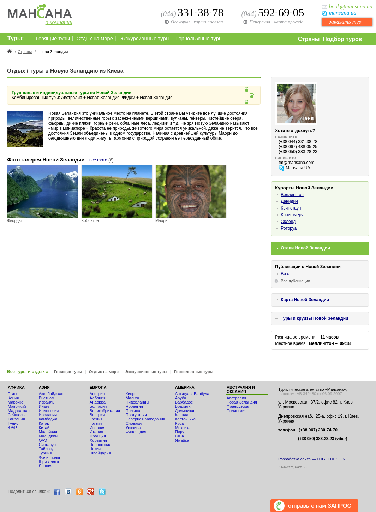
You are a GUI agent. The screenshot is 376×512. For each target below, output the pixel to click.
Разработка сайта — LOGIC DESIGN (311, 459)
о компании (59, 22)
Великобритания (105, 410)
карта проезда (288, 21)
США (179, 436)
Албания (98, 398)
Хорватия (98, 440)
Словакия (134, 423)
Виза (285, 273)
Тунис (13, 423)
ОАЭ (43, 440)
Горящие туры (53, 38)
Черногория (100, 444)
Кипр (130, 394)
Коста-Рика (185, 419)
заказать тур (345, 22)
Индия (44, 406)
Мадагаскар (19, 410)
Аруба (180, 398)
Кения (13, 398)
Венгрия (97, 415)
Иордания (48, 415)
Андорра (98, 402)
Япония (46, 466)
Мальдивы (48, 436)
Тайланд (46, 449)
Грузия (96, 423)
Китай (44, 427)
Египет (14, 394)
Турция (45, 453)
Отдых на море (95, 38)
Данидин (289, 201)
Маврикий (17, 406)
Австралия (236, 398)
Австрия (97, 394)
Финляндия (136, 432)
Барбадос (184, 402)
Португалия (136, 415)
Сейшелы (16, 415)
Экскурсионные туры (144, 38)
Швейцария (100, 453)
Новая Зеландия (242, 402)
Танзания (16, 419)
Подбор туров (342, 39)
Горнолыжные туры (199, 38)
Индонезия (49, 410)
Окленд (288, 221)
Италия (96, 432)
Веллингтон (292, 194)
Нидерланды (137, 402)
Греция (96, 419)
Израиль (46, 402)
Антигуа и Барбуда (192, 394)
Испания (97, 427)
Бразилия (184, 406)
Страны (309, 39)
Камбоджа (48, 419)
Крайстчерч (292, 214)
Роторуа (289, 228)
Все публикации (295, 281)
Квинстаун (291, 208)
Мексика (183, 427)
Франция (98, 436)
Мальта (132, 398)
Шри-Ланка (49, 461)
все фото (98, 160)
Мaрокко (15, 402)
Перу (179, 432)
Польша (133, 410)
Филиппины (49, 457)
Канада (182, 415)
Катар (44, 423)
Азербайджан (51, 394)
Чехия (95, 449)
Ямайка (182, 440)
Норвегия (134, 406)
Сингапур (47, 444)
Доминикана (186, 410)
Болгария (98, 406)
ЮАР (12, 427)
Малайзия (48, 432)
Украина (133, 427)
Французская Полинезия (238, 408)
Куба (179, 423)
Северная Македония (145, 419)
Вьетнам (46, 398)
